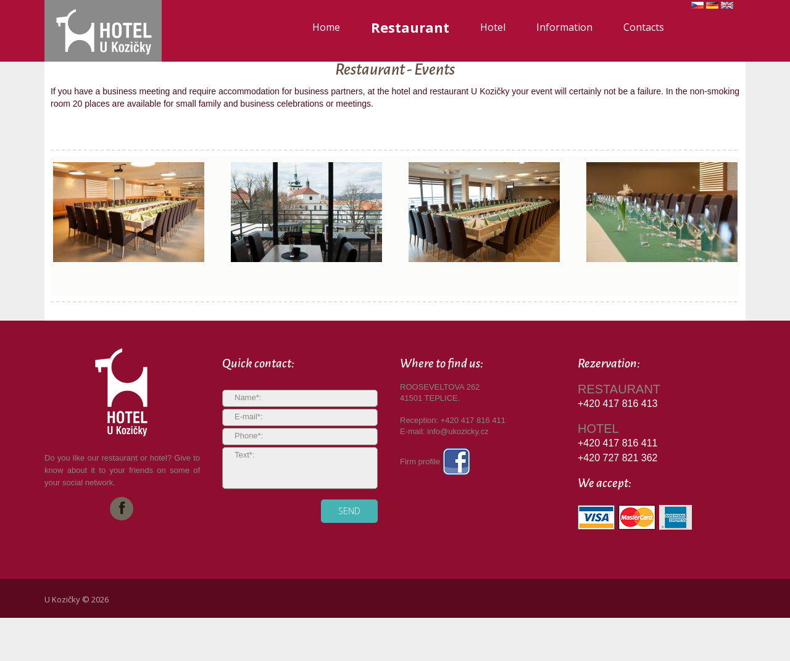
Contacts (643, 27)
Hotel (492, 27)
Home (326, 27)
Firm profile (435, 461)
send (349, 511)
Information (564, 27)
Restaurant (410, 27)
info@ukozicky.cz (458, 431)
